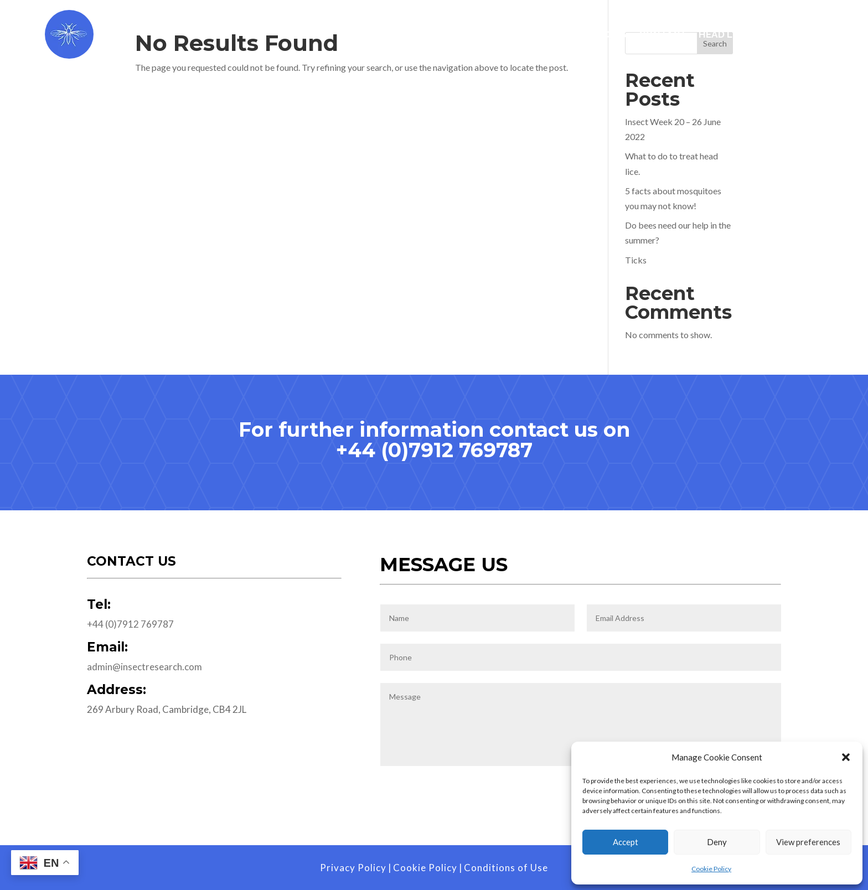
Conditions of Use (506, 867)
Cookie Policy (711, 869)
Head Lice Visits (739, 35)
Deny (717, 842)
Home (375, 35)
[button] (845, 757)
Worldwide (512, 35)
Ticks (636, 260)
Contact (662, 35)
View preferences (808, 842)
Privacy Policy (353, 867)
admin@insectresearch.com (144, 666)
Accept (625, 842)
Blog (805, 35)
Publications (591, 35)
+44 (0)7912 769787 (434, 450)
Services (436, 35)
